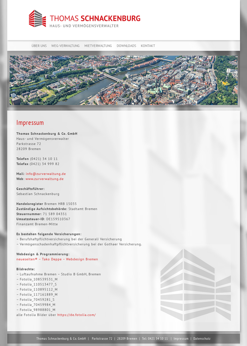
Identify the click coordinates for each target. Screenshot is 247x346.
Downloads (126, 46)
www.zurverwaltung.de (45, 179)
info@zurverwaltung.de (46, 174)
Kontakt (148, 46)
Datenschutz (202, 338)
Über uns (39, 46)
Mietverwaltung (98, 46)
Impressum (181, 338)
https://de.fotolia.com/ (76, 315)
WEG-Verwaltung (65, 46)
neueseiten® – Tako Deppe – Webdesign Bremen (57, 259)
